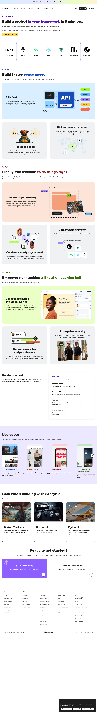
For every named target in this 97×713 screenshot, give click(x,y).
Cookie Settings (79, 621)
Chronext (42, 527)
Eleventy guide (44, 624)
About (77, 595)
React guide (43, 616)
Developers (30, 8)
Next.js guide (43, 610)
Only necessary (66, 709)
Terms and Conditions (81, 607)
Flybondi (73, 527)
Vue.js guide (43, 619)
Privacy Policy (79, 618)
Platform (16, 8)
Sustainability (79, 616)
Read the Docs (72, 565)
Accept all (77, 709)
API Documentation (45, 604)
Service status (61, 619)
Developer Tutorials (45, 601)
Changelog (42, 607)
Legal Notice (78, 610)
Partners (38, 8)
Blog (58, 598)
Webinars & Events (62, 607)
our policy (72, 705)
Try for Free (83, 9)
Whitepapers (60, 601)
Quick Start (43, 595)
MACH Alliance (26, 604)
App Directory (7, 607)
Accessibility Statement (81, 613)
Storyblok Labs (8, 601)
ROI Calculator (26, 607)
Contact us (91, 8)
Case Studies (61, 604)
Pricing (52, 8)
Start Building (24, 565)
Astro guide (43, 622)
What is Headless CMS (10, 613)
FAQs (59, 613)
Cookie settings (88, 709)
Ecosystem (7, 604)
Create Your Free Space (10, 34)
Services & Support (62, 616)
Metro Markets (14, 527)
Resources (45, 8)
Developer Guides (44, 598)
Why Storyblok (8, 598)
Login (76, 9)
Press (76, 601)
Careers (77, 598)
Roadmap (6, 610)
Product (6, 595)
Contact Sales (61, 595)
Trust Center (78, 604)
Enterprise (24, 595)
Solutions (23, 8)
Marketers (24, 601)
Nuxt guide (42, 613)
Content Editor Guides (63, 610)
